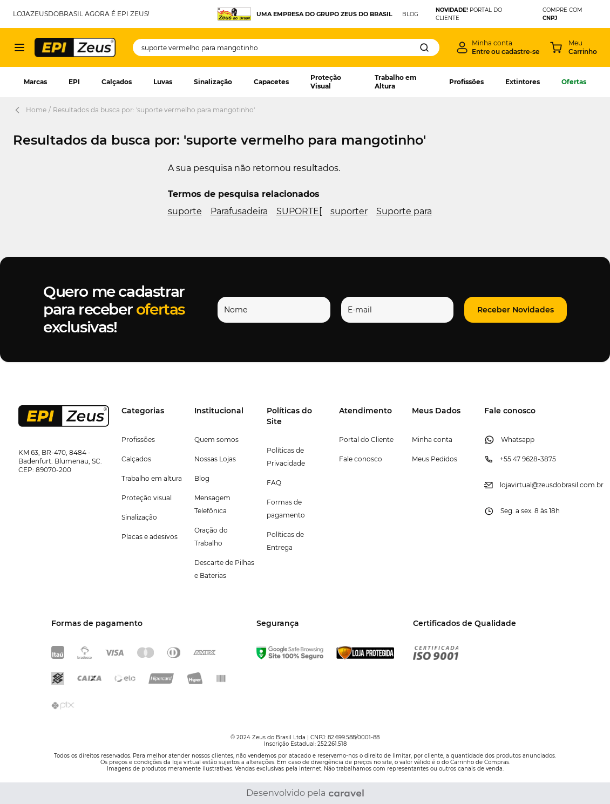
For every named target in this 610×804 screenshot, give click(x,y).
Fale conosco (360, 459)
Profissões (466, 82)
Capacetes (271, 82)
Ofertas (573, 82)
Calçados (116, 82)
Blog (201, 478)
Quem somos (216, 439)
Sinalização (213, 82)
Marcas (35, 82)
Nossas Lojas (215, 459)
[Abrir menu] (19, 47)
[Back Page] (19, 110)
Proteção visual (146, 498)
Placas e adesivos (149, 537)
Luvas (162, 82)
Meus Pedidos (434, 459)
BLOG (410, 14)
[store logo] (75, 47)
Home (36, 110)
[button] (515, 310)
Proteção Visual (325, 81)
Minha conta (432, 439)
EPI (74, 82)
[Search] (424, 47)
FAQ (274, 483)
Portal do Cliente (366, 439)
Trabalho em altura (151, 478)
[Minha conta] (498, 47)
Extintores (522, 82)
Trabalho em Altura (396, 81)
